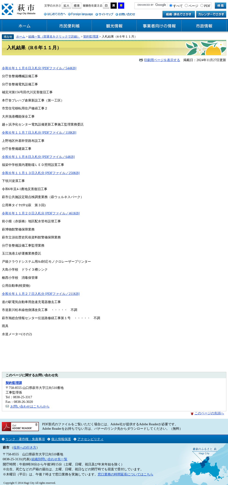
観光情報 (114, 26)
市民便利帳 (69, 26)
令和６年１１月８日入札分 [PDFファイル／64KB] (38, 157)
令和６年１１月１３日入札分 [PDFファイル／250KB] (41, 173)
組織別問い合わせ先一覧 (49, 459)
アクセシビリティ (90, 439)
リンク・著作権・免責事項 (25, 439)
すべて (178, 6)
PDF (207, 6)
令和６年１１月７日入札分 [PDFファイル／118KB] (39, 132)
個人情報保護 (61, 439)
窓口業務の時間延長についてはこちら (125, 474)
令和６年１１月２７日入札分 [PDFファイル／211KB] (41, 294)
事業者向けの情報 (159, 26)
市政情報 (204, 26)
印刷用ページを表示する (162, 60)
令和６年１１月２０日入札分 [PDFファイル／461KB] (41, 213)
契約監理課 (90, 36)
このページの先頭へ (209, 413)
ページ (193, 6)
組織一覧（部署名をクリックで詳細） (54, 36)
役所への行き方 (24, 447)
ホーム (24, 26)
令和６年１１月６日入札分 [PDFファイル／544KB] (39, 68)
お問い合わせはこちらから (30, 406)
